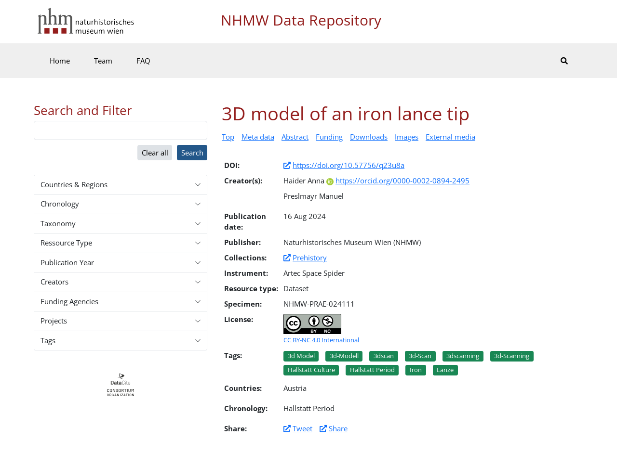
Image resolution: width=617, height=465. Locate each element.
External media (450, 137)
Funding (329, 137)
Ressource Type (66, 242)
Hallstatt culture (311, 369)
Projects (53, 320)
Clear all (155, 152)
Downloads (369, 137)
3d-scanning (511, 355)
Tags (47, 340)
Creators (54, 281)
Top (228, 137)
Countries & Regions (73, 184)
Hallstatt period (372, 369)
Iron (416, 369)
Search (192, 152)
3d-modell (344, 355)
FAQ (143, 60)
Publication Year (67, 262)
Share (338, 428)
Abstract (295, 137)
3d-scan (420, 355)
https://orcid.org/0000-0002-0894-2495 (397, 180)
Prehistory (310, 257)
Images (406, 137)
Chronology (59, 203)
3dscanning (462, 355)
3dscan (384, 355)
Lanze (445, 369)
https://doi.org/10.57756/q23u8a (348, 165)
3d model (301, 355)
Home (60, 60)
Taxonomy (58, 223)
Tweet (302, 428)
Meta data (257, 137)
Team (103, 60)
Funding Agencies (69, 301)
